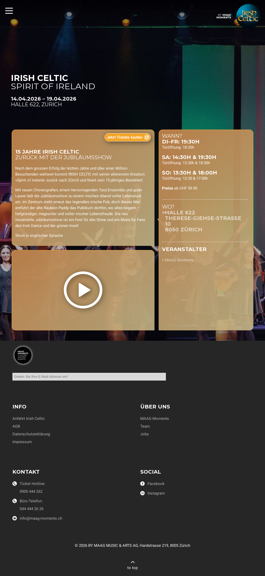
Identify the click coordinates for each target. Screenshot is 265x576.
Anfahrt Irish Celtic (28, 418)
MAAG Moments (179, 260)
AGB (16, 426)
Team (145, 426)
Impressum (22, 441)
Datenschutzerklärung (31, 434)
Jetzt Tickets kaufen (124, 137)
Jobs (144, 434)
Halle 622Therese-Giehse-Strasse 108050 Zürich (203, 221)
